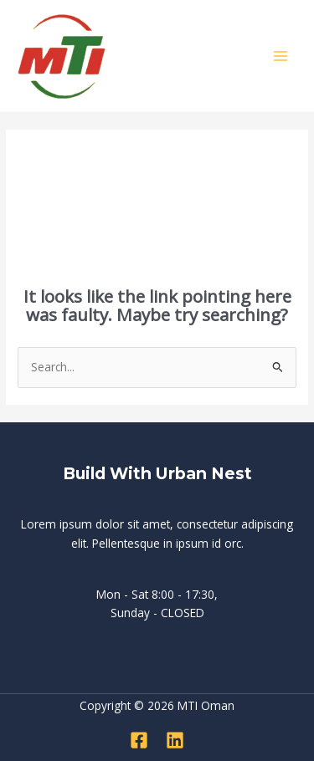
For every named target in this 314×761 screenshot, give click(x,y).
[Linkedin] (175, 740)
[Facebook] (139, 740)
